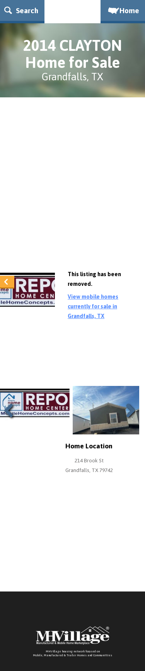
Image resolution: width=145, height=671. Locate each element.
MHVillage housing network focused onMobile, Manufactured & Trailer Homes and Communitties (72, 653)
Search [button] (21, 10)
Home (123, 10)
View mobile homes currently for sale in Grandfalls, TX (93, 306)
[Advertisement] (72, 185)
